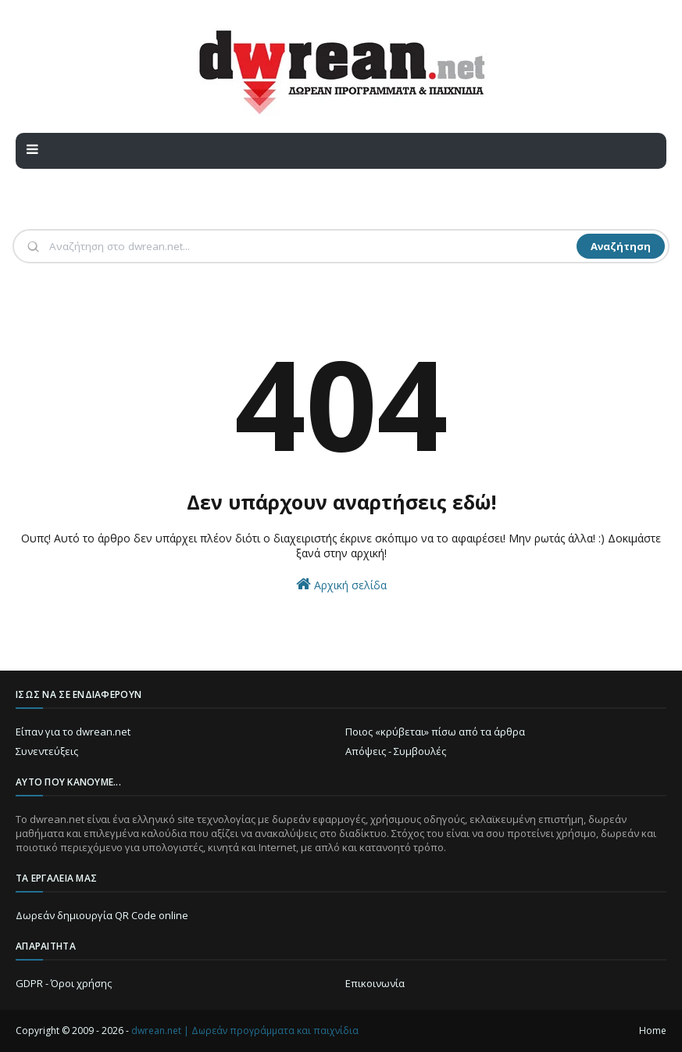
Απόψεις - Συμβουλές (395, 751)
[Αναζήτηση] (311, 246)
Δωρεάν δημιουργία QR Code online (102, 915)
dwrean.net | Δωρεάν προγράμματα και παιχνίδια (245, 1030)
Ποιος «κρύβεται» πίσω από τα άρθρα (435, 732)
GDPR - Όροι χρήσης (64, 983)
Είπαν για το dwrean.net (73, 732)
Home (652, 1030)
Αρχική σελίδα (341, 584)
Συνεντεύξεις (47, 751)
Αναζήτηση (621, 246)
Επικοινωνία (375, 983)
